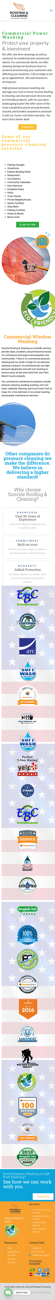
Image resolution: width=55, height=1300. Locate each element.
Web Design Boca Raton (15, 1292)
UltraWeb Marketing (40, 1292)
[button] (51, 10)
